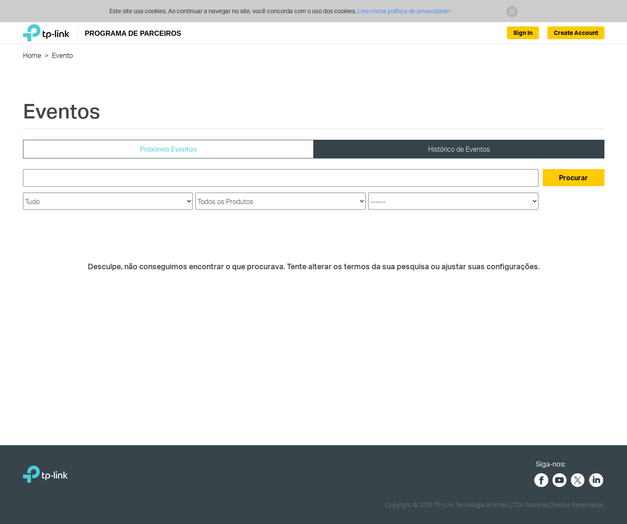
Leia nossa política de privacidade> (404, 10)
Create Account (576, 32)
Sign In (523, 32)
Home (32, 55)
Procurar (573, 177)
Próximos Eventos (168, 148)
